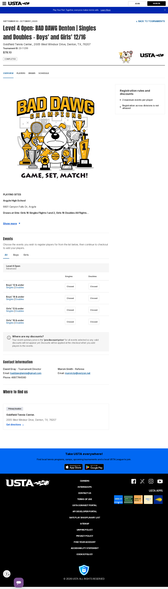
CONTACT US (84, 493)
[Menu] (4, 4)
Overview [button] (8, 73)
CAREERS (84, 481)
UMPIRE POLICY (85, 530)
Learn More (105, 10)
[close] (165, 10)
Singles (10, 287)
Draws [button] (32, 73)
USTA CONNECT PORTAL (84, 505)
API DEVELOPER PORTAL (85, 511)
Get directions (13, 424)
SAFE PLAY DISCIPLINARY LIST (84, 517)
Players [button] (21, 73)
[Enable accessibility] (6, 574)
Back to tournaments (151, 21)
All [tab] (6, 254)
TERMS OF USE (84, 499)
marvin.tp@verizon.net (77, 373)
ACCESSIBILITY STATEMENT (85, 548)
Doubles (19, 287)
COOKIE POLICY (84, 554)
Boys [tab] (16, 254)
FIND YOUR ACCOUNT (84, 542)
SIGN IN (156, 3)
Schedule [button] (43, 73)
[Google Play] (94, 467)
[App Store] (73, 467)
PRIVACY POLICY (84, 536)
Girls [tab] (26, 254)
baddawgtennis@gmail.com (25, 373)
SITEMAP (84, 523)
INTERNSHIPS (85, 487)
